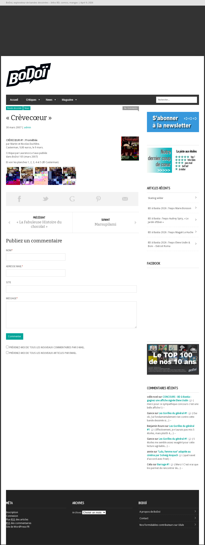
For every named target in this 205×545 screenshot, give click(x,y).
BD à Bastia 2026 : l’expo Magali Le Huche (170, 232)
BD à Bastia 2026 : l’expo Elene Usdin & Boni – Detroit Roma (169, 245)
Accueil (14, 100)
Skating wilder (155, 198)
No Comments (130, 108)
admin (27, 127)
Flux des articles (17, 520)
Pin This (98, 199)
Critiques (31, 101)
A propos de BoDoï (150, 512)
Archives (76, 513)
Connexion (12, 516)
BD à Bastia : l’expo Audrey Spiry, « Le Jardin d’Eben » (168, 221)
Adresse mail (14, 267)
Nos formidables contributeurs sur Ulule (162, 525)
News (49, 101)
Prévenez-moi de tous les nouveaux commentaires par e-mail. (47, 353)
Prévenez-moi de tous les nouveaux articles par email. (43, 358)
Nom (9, 251)
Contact (144, 518)
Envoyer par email (125, 199)
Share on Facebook (19, 199)
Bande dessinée (14, 108)
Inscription (12, 512)
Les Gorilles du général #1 (173, 413)
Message (12, 299)
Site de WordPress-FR (17, 527)
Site (8, 283)
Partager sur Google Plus (72, 199)
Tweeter (45, 199)
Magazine (67, 101)
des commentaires (18, 523)
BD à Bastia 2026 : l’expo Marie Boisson (169, 208)
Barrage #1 (163, 465)
